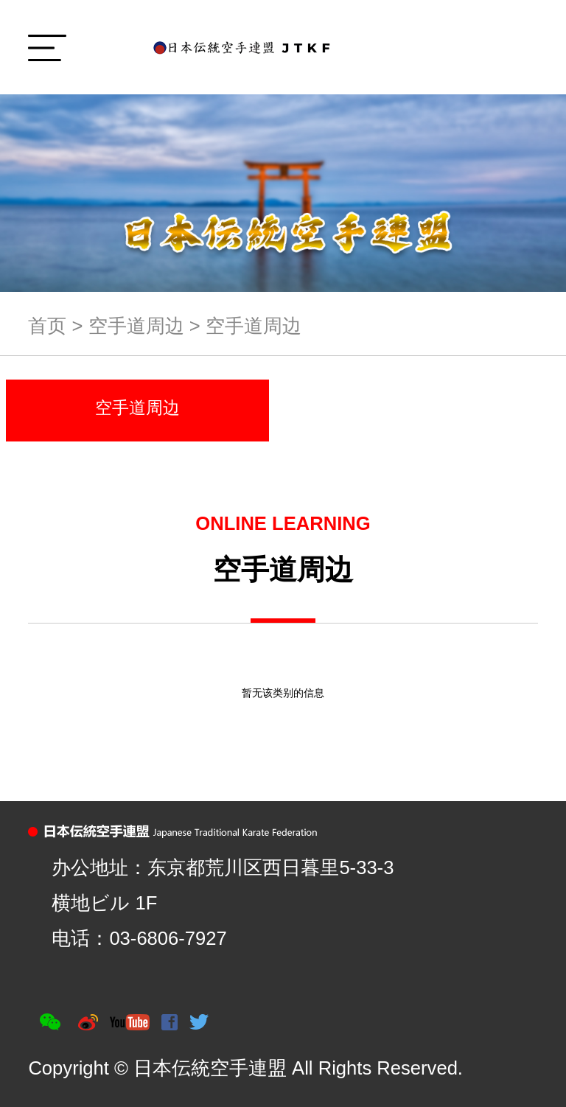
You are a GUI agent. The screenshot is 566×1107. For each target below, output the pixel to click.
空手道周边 (136, 325)
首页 (47, 325)
